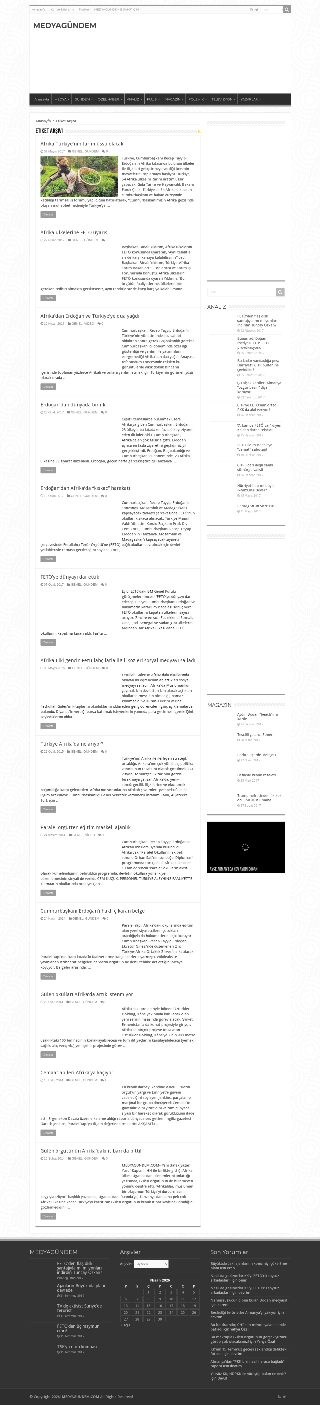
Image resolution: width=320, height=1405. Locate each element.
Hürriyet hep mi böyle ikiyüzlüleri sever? (255, 487)
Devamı (48, 214)
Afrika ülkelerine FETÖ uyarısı (74, 232)
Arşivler (126, 1264)
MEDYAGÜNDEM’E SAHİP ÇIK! (116, 9)
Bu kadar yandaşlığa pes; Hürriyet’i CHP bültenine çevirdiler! (258, 365)
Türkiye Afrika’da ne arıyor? (72, 744)
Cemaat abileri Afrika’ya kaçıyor (76, 1073)
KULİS (152, 99)
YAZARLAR (249, 99)
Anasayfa (39, 9)
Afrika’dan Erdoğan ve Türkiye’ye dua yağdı (90, 316)
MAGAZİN (172, 99)
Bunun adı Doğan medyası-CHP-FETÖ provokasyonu (253, 343)
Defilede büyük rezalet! (256, 775)
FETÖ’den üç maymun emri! (78, 1328)
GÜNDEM (82, 99)
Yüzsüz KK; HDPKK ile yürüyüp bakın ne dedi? (248, 1374)
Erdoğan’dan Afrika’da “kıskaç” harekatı (85, 488)
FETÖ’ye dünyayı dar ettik (69, 577)
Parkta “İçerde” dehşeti (256, 755)
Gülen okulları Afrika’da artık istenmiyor (86, 994)
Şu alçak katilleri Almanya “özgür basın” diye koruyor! (259, 387)
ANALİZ (133, 99)
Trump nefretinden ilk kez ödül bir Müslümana (259, 797)
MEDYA (60, 99)
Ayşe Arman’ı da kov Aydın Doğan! (234, 869)
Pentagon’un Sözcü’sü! (256, 506)
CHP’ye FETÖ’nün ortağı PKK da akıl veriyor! (257, 407)
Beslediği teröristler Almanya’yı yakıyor (243, 1312)
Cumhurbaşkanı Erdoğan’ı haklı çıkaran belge (92, 911)
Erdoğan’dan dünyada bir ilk (72, 405)
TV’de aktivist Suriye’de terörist (79, 1308)
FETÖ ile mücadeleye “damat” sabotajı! (254, 447)
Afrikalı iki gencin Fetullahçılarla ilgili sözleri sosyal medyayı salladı (118, 660)
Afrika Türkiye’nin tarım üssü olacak (81, 144)
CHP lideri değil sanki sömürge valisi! (255, 467)
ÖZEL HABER (108, 99)
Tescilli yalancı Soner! (255, 734)
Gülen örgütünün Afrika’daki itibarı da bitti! (91, 1151)
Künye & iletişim (62, 9)
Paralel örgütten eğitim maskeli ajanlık (85, 827)
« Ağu (125, 1325)
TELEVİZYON (222, 99)
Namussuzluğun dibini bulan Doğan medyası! (248, 1300)
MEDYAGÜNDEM (64, 25)
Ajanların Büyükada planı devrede (81, 1288)
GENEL (77, 151)
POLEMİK (196, 99)
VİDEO (89, 323)
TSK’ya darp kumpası (77, 1346)
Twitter (84, 9)
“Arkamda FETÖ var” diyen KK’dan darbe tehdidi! (259, 427)
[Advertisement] (196, 53)
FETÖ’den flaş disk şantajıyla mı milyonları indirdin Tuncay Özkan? (257, 320)
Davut (222, 1378)
